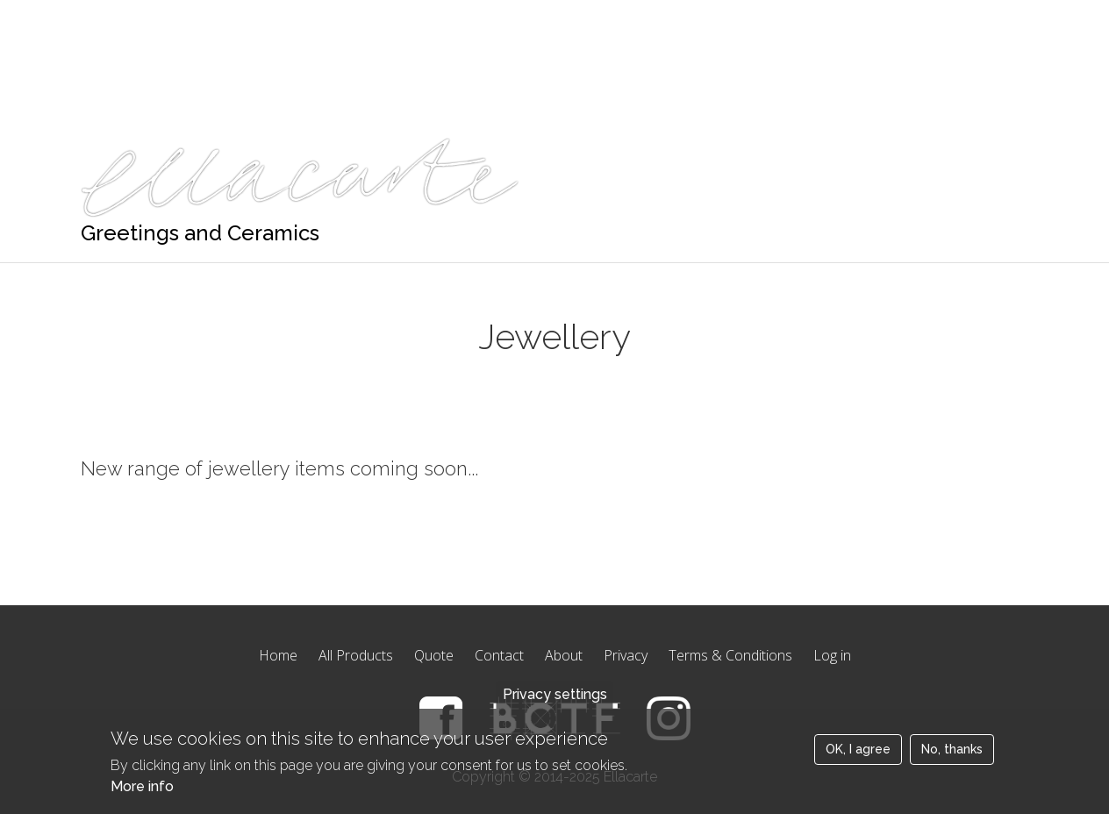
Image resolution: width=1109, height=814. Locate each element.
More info (142, 797)
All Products (355, 655)
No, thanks (952, 760)
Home (101, 22)
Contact (499, 655)
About (564, 655)
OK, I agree (858, 760)
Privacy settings (555, 705)
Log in (832, 655)
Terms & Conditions (730, 655)
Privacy (626, 655)
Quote (263, 22)
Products (182, 22)
